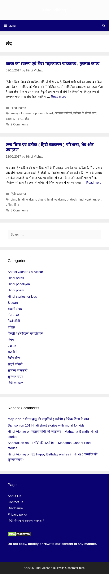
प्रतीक (9, 204)
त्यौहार (11, 327)
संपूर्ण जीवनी (15, 364)
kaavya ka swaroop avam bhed (32, 113)
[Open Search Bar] (103, 25)
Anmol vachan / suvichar (25, 272)
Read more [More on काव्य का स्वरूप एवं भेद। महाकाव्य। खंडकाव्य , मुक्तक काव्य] (58, 96)
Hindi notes (18, 108)
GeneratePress (75, 567)
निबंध (11, 339)
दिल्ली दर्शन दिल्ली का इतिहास (25, 333)
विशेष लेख (14, 358)
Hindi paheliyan (19, 284)
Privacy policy (18, 514)
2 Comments (19, 124)
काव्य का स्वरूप (14, 118)
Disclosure (15, 508)
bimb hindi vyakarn (23, 199)
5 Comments (19, 210)
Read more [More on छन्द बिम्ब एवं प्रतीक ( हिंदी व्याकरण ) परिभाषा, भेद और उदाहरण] (93, 182)
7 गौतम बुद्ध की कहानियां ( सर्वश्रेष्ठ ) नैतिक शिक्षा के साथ (55, 419)
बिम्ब (16, 204)
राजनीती (12, 352)
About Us (14, 496)
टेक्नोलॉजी (14, 321)
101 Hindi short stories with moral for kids (55, 425)
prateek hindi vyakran (81, 199)
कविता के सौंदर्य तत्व (84, 113)
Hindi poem (16, 290)
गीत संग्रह (13, 315)
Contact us (15, 502)
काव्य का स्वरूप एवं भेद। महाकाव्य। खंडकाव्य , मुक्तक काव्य (52, 63)
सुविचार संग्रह (15, 376)
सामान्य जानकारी (17, 370)
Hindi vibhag (54, 10)
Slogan (13, 303)
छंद (27, 118)
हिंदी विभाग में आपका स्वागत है (26, 520)
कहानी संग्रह (15, 309)
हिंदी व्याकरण (18, 194)
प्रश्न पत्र (12, 346)
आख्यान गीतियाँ (63, 113)
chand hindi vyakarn (51, 199)
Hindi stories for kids (22, 296)
